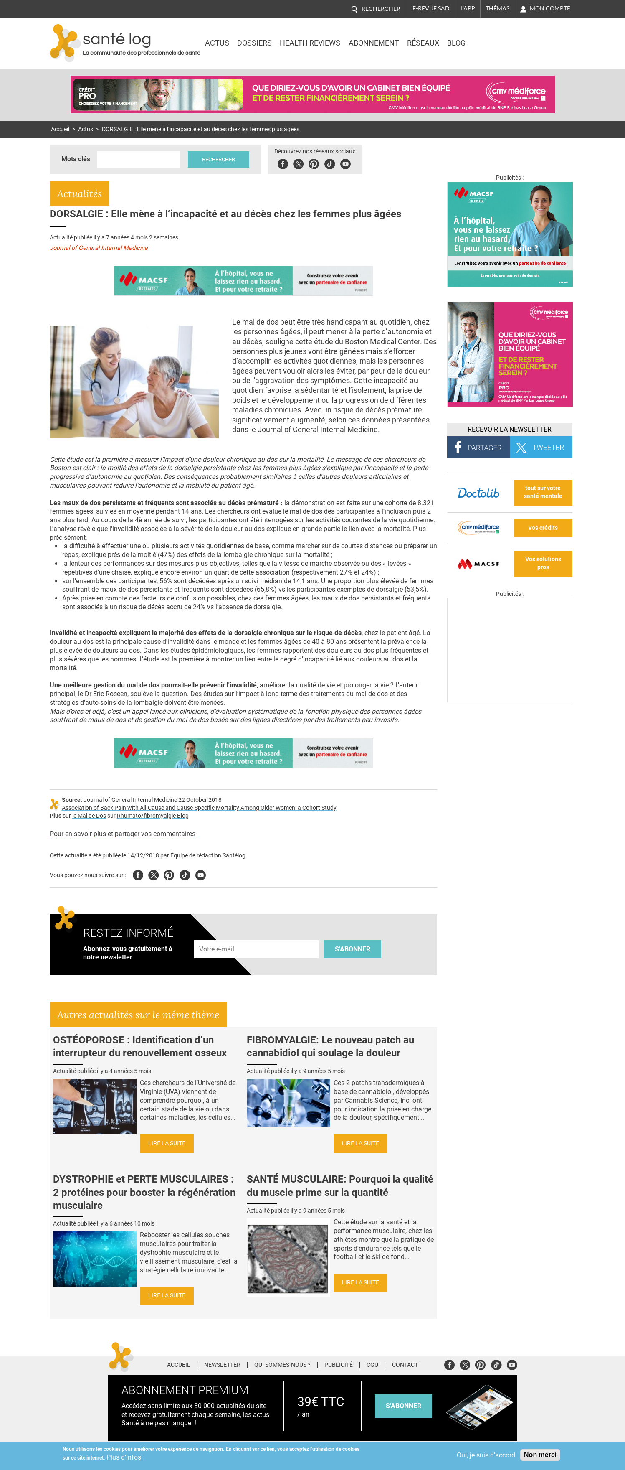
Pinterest (314, 163)
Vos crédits (543, 528)
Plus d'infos (123, 1457)
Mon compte (550, 8)
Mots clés (75, 159)
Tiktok (329, 163)
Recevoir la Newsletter (510, 429)
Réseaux (423, 43)
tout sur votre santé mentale (543, 492)
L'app (468, 8)
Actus (217, 43)
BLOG (456, 43)
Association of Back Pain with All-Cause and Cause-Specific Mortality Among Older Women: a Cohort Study (199, 807)
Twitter (298, 163)
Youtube (200, 874)
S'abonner (352, 949)
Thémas (497, 8)
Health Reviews (310, 43)
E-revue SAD (431, 8)
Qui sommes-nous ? (282, 1365)
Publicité (338, 1365)
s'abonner (403, 1406)
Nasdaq (502, 37)
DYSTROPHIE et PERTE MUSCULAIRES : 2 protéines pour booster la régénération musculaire (144, 1192)
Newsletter (222, 1365)
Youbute (345, 163)
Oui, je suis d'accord (486, 1455)
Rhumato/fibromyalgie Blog (153, 815)
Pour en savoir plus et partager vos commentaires (122, 834)
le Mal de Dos (89, 815)
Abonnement (374, 43)
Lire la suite (166, 1143)
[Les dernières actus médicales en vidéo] (509, 700)
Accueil (60, 129)
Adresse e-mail (217, 935)
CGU (372, 1365)
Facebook (283, 163)
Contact (405, 1365)
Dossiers (254, 43)
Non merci (540, 1454)
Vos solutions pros (543, 563)
